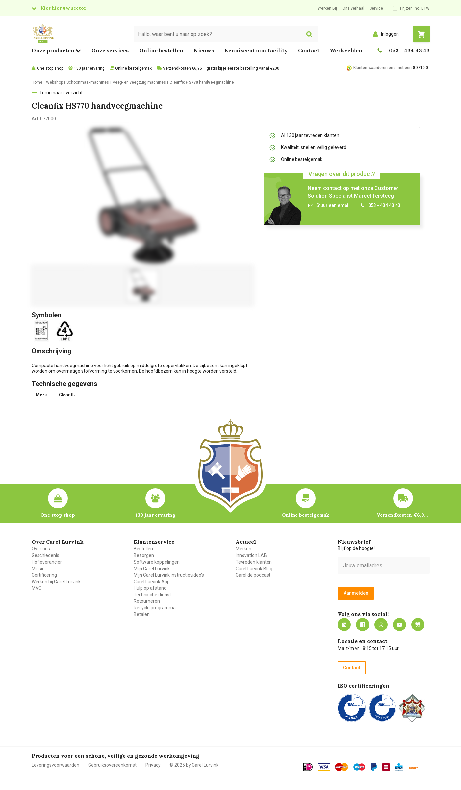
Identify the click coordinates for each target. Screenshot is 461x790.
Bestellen (143, 548)
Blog (417, 624)
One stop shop (50, 68)
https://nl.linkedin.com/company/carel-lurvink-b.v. (344, 624)
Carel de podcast (253, 575)
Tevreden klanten (254, 562)
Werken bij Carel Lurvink (56, 581)
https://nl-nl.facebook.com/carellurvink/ (362, 624)
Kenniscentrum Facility (256, 50)
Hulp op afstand (150, 588)
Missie (38, 568)
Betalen (142, 614)
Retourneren (147, 601)
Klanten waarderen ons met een (382, 67)
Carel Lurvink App (152, 581)
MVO (37, 588)
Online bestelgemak (133, 68)
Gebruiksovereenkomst (112, 765)
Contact (308, 50)
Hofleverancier (47, 562)
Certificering (44, 575)
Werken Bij (327, 8)
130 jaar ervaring (89, 68)
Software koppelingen (157, 562)
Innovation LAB (251, 555)
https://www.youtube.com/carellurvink (399, 624)
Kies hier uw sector (63, 8)
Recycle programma (155, 607)
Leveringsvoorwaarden (55, 765)
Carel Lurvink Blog (254, 568)
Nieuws (204, 50)
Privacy (153, 765)
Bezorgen (144, 555)
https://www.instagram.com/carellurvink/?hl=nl (381, 624)
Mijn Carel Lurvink (152, 568)
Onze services (110, 50)
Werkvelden (346, 50)
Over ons (41, 548)
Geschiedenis (45, 555)
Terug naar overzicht (61, 92)
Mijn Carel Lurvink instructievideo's (169, 575)
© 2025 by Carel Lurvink (193, 765)
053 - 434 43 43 (409, 50)
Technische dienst (152, 594)
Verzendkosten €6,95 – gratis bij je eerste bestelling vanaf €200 (221, 68)
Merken (243, 548)
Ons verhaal (353, 8)
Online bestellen (161, 50)
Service (376, 8)
